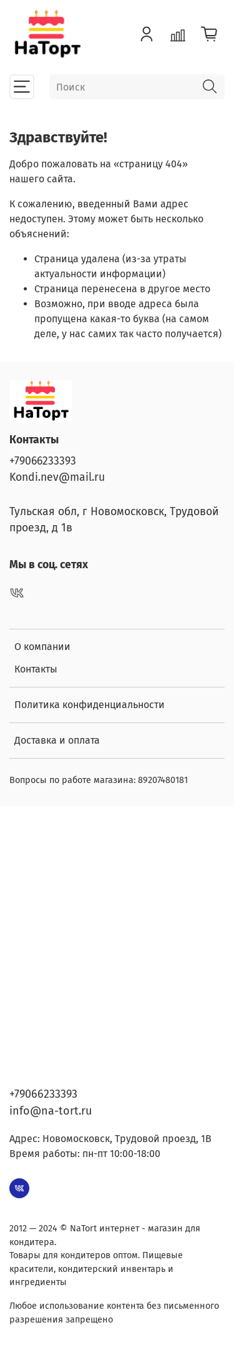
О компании (42, 647)
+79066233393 (42, 461)
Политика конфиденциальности (89, 705)
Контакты (35, 669)
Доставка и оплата (57, 740)
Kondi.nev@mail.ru (57, 477)
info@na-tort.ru (50, 1111)
